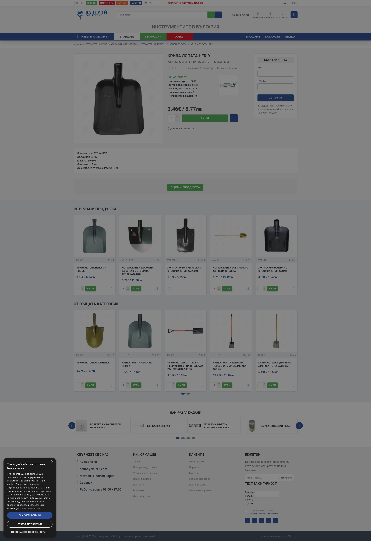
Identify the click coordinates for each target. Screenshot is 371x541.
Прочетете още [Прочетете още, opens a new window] (32, 508)
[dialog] (29, 498)
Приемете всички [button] (30, 515)
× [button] (52, 461)
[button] (29, 532)
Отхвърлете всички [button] (29, 524)
